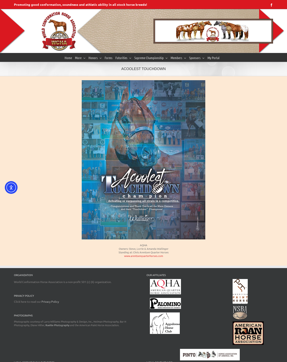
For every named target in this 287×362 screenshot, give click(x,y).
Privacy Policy (50, 301)
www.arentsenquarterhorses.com (143, 256)
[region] (213, 31)
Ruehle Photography (57, 325)
